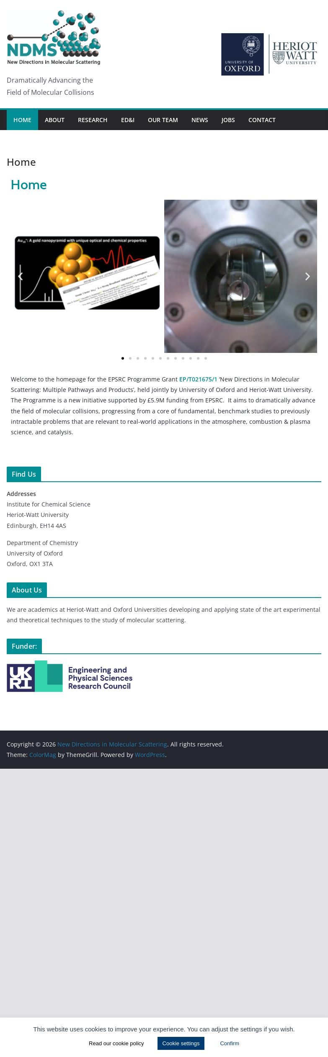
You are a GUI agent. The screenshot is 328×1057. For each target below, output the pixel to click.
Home (22, 120)
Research (93, 120)
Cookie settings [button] (181, 1043)
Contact (262, 120)
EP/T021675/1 (198, 379)
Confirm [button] (229, 1043)
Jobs (228, 120)
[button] (20, 276)
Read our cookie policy (116, 1043)
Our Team (163, 120)
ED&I (127, 120)
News (199, 120)
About (55, 120)
